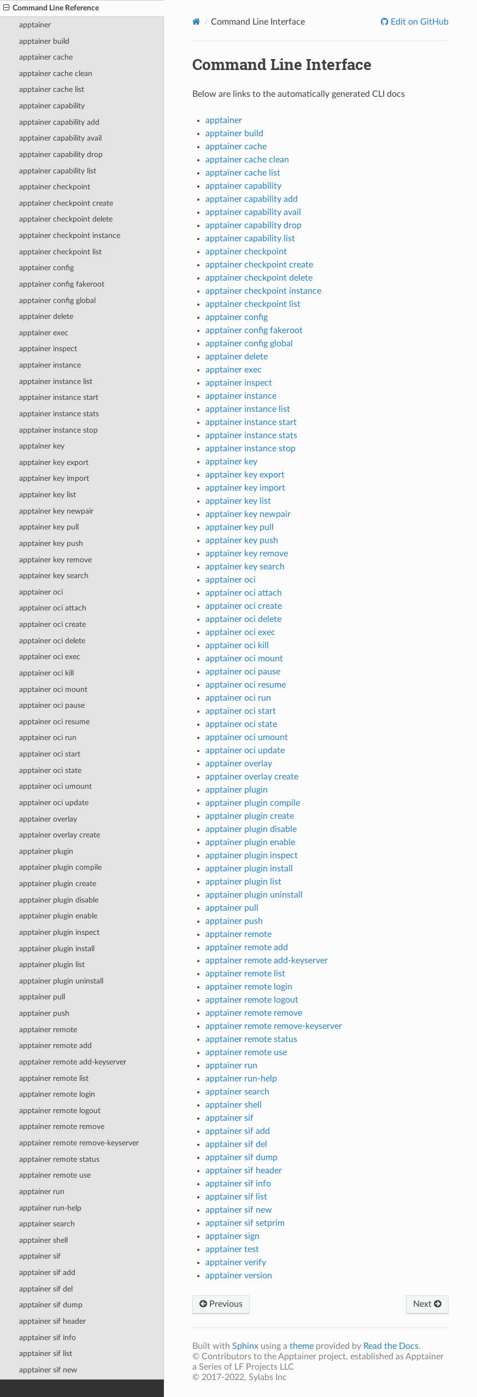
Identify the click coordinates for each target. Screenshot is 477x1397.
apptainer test (232, 1249)
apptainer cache (46, 57)
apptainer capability (52, 106)
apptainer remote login (57, 1094)
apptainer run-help (50, 1208)
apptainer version (238, 1275)
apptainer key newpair (56, 511)
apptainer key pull (49, 527)
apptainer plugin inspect (59, 932)
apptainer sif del (46, 1289)
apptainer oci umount (55, 786)
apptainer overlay (48, 819)
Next (427, 1304)
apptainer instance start (58, 397)
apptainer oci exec (49, 657)
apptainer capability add (59, 122)
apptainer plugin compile (60, 867)
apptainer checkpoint (54, 187)
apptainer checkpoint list (60, 252)
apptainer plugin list (52, 965)
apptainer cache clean (55, 73)
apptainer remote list (54, 1078)
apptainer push (44, 1013)
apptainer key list (47, 495)
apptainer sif (40, 1256)
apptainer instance (50, 365)
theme (302, 1346)
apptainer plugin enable (58, 916)
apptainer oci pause (52, 705)
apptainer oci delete (52, 641)
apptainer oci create (52, 624)
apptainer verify (235, 1262)
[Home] (196, 21)
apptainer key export (54, 462)
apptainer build (44, 41)
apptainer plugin (46, 851)
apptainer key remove (55, 560)
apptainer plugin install (57, 949)
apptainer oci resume (54, 722)
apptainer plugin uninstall (61, 981)
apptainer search (47, 1224)
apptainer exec (43, 333)
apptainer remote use (55, 1175)
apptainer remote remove (61, 1126)
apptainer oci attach (52, 608)
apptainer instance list (55, 381)
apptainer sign (232, 1236)
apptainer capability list (57, 171)
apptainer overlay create (59, 835)
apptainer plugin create (57, 884)
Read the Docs (391, 1346)
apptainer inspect (48, 349)
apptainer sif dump (51, 1305)
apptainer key (41, 446)
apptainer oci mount (53, 689)
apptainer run (41, 1192)
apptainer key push (51, 543)
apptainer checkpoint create (66, 203)
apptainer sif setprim (245, 1223)
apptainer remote (48, 1030)
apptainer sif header (52, 1321)
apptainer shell (43, 1240)
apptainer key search (54, 576)
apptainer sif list (45, 1353)
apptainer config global (57, 300)
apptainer (35, 25)
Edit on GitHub (418, 22)
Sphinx (245, 1346)
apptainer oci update (54, 803)
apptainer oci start (49, 754)
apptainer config (46, 268)
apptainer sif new (48, 1370)
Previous (221, 1304)
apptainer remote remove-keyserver (79, 1143)
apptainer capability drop (61, 154)
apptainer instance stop (58, 430)
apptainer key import (54, 478)
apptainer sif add (47, 1272)
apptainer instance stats (59, 414)
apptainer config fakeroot (61, 284)
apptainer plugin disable (58, 900)
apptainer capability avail (60, 138)
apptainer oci (41, 592)
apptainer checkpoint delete (66, 219)
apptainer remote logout (60, 1111)
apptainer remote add (55, 1045)
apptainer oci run (47, 738)
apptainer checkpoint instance (69, 235)
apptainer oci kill (46, 673)
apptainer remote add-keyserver (72, 1062)
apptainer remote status (59, 1159)
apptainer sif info (47, 1338)
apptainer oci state (50, 770)
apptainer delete (46, 316)
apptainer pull (42, 997)
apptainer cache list (51, 89)
